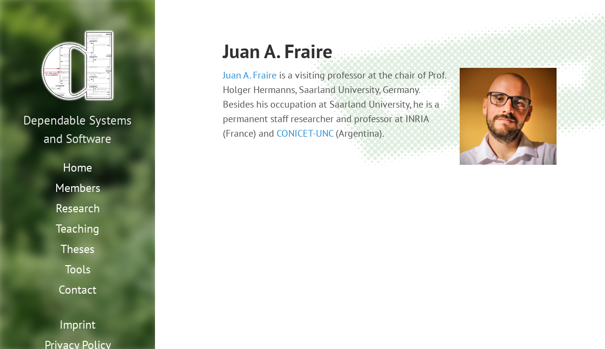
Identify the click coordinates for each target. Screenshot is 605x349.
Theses (77, 248)
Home (77, 167)
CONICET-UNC (305, 133)
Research (78, 208)
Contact (77, 289)
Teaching (77, 228)
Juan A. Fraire (250, 75)
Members (77, 187)
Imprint (77, 324)
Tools (78, 269)
